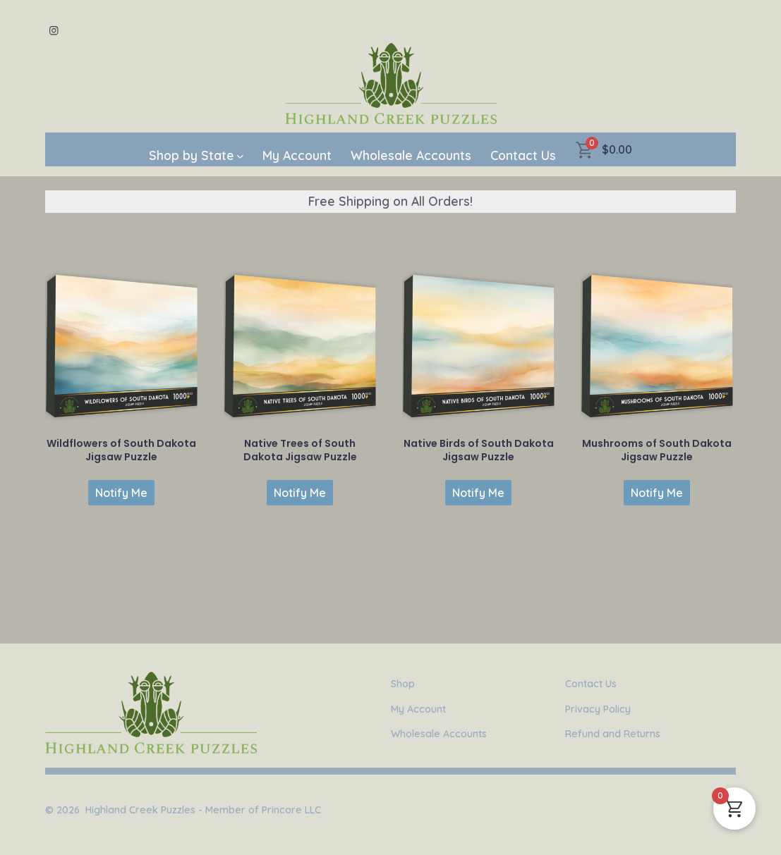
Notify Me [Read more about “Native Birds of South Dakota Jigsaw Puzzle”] (478, 493)
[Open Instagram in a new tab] (54, 30)
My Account (297, 155)
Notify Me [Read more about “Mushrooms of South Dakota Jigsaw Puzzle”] (657, 493)
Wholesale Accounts (411, 155)
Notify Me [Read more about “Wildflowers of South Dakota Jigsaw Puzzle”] (121, 493)
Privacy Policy (598, 709)
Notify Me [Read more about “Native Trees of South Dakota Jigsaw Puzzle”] (300, 493)
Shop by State (196, 155)
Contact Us (523, 155)
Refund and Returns (612, 733)
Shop (403, 683)
